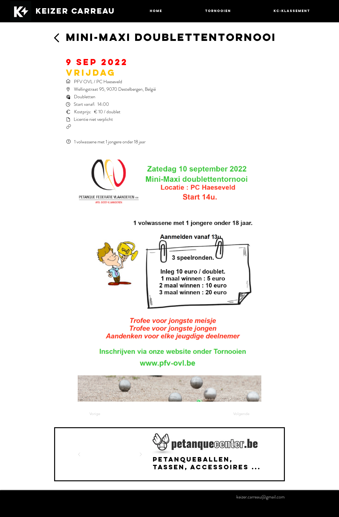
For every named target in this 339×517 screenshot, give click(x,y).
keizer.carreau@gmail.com (260, 497)
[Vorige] (105, 414)
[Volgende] (238, 414)
